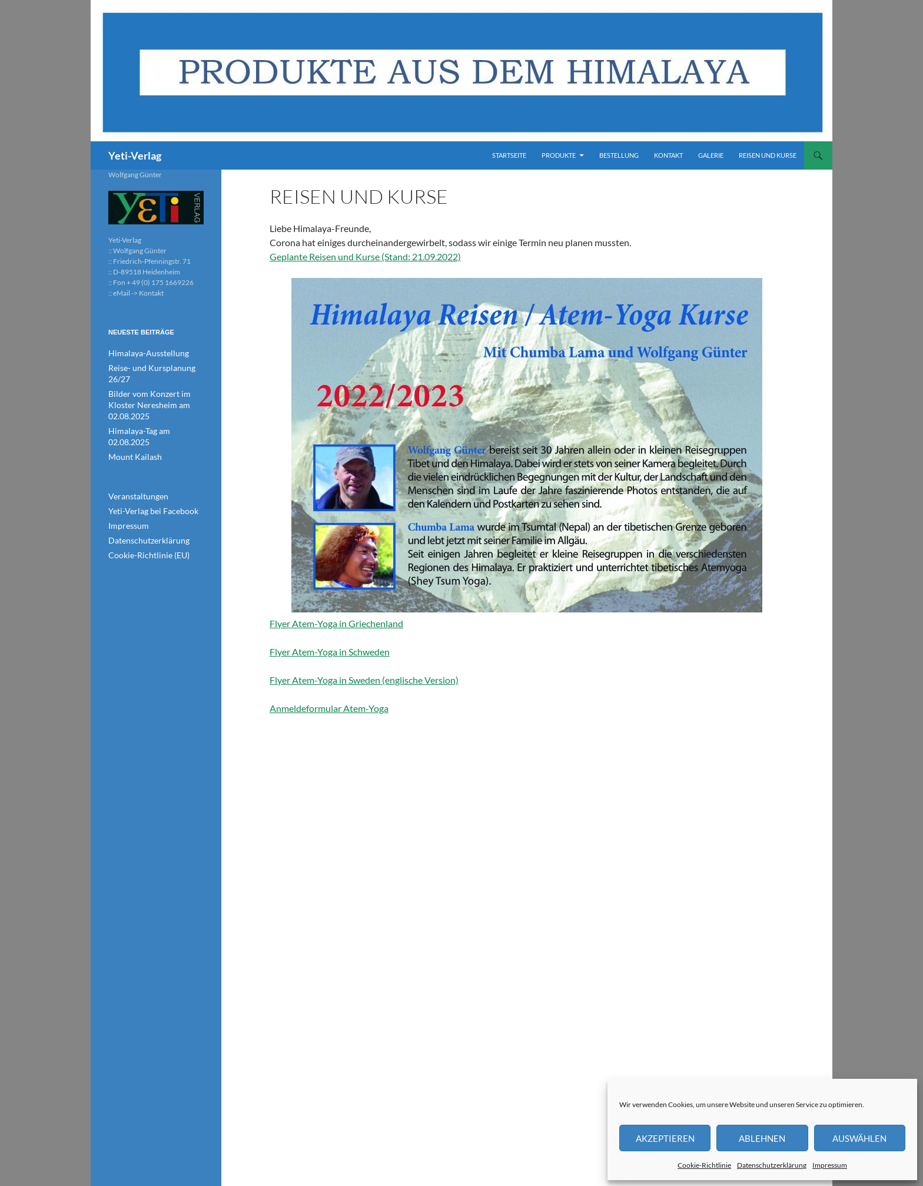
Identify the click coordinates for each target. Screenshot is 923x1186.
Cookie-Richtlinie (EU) (142, 515)
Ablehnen (762, 1138)
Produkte (559, 155)
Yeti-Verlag (134, 155)
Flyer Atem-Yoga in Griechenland (516, 453)
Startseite (509, 155)
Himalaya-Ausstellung (141, 353)
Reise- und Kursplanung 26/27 (155, 367)
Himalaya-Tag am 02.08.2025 (153, 406)
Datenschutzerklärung (771, 1165)
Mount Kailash (130, 420)
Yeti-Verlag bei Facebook (146, 473)
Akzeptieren (665, 1138)
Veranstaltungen (133, 459)
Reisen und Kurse (767, 155)
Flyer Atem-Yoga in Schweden (330, 651)
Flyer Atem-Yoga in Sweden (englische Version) (364, 679)
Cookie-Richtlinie (704, 1165)
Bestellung (619, 155)
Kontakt (668, 155)
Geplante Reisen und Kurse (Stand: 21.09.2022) (365, 256)
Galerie (710, 155)
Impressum (829, 1165)
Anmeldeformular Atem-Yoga (329, 708)
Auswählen (859, 1138)
